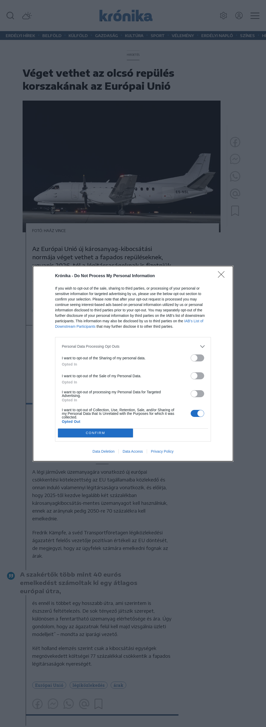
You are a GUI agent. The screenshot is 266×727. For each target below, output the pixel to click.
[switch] (197, 357)
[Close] (223, 276)
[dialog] (133, 363)
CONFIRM (95, 433)
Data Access (133, 451)
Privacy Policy (162, 451)
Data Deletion (103, 451)
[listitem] (133, 346)
